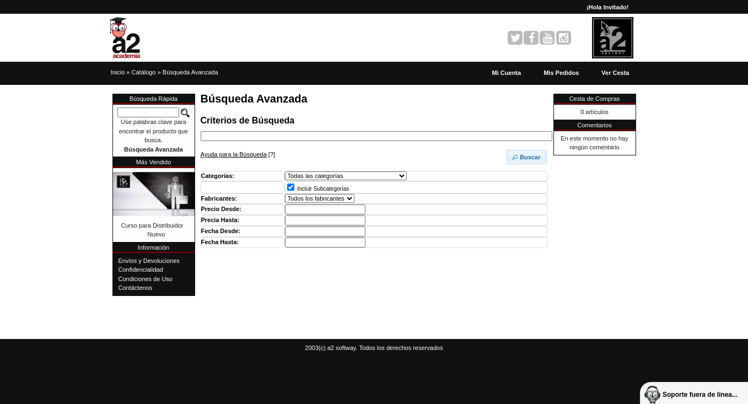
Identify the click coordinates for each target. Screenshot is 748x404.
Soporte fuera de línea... (700, 394)
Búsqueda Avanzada (190, 72)
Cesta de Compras (594, 98)
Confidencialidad (141, 269)
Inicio (118, 72)
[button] (615, 73)
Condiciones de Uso (146, 279)
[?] (238, 154)
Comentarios (594, 125)
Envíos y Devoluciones (149, 260)
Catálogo (144, 72)
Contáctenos (136, 287)
